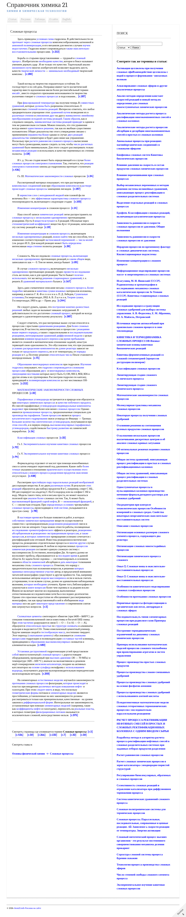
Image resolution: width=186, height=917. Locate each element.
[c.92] (16, 450)
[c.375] (75, 718)
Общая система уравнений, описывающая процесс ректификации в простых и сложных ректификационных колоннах (141, 467)
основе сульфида (42, 670)
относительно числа (71, 358)
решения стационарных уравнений (63, 281)
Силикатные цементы (31, 619)
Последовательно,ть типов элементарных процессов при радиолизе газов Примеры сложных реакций (141, 628)
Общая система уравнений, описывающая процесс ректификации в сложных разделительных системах (141, 480)
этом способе (59, 428)
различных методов (66, 689)
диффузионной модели (71, 338)
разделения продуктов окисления (70, 476)
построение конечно (65, 310)
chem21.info (20, 915)
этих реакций (33, 491)
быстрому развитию (24, 434)
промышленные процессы (71, 415)
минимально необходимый (65, 70)
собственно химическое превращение (34, 523)
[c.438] (33, 479)
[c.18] (62, 230)
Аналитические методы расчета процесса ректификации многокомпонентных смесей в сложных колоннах (142, 117)
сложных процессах (48, 96)
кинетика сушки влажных (59, 294)
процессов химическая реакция (31, 552)
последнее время (69, 558)
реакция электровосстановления (31, 166)
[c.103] (79, 204)
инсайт (17, 93)
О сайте (55, 19)
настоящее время (30, 520)
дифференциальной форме (39, 705)
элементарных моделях (65, 696)
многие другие (79, 546)
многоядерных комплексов (66, 373)
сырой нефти (64, 504)
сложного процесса (81, 201)
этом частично (35, 625)
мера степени (35, 249)
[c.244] (71, 303)
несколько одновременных (28, 240)
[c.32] (34, 396)
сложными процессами (26, 641)
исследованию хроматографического (34, 533)
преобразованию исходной (57, 118)
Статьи (14, 19)
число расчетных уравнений (29, 147)
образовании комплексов (66, 188)
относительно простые (44, 629)
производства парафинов (66, 418)
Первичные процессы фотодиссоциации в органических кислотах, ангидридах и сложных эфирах (141, 614)
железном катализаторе (49, 667)
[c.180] (30, 74)
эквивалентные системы (73, 122)
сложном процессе (60, 236)
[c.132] (54, 738)
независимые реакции (50, 150)
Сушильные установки (26, 300)
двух (16, 137)
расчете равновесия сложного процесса (68, 141)
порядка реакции (22, 358)
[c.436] (31, 169)
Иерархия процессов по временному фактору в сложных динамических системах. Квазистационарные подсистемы (143, 250)
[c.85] (76, 265)
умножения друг (72, 115)
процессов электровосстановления (43, 163)
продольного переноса (49, 354)
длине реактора (81, 351)
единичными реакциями (53, 329)
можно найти (61, 240)
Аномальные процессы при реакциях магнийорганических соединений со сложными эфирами (138, 144)
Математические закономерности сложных (50, 176)
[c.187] (83, 96)
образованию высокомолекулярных (71, 645)
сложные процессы (42, 42)
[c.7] (64, 738)
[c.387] (69, 319)
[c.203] (65, 676)
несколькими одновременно (53, 220)
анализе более (59, 501)
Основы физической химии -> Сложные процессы (44, 756)
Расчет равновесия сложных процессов (139, 762)
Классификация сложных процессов (138, 372)
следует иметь (56, 692)
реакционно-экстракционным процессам (57, 536)
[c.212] (57, 51)
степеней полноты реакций (62, 109)
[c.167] (68, 284)
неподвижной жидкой (53, 198)
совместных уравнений (26, 106)
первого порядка (29, 335)
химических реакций (53, 217)
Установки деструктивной (33, 654)
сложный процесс (62, 316)
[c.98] (88, 514)
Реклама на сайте (34, 915)
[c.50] (32, 738)
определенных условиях (27, 511)
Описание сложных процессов (134, 529)
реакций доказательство (32, 137)
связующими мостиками (27, 377)
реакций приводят (23, 125)
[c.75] (51, 361)
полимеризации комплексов (45, 383)
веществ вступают (46, 224)
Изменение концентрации (33, 211)
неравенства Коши (65, 134)
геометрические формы (26, 696)
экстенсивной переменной (63, 243)
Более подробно (22, 294)
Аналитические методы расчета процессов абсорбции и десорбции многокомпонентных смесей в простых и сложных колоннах (143, 131)
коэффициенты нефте (30, 712)
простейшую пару (43, 485)
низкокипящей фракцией (27, 507)
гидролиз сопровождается (58, 370)
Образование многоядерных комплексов (41, 367)
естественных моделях (52, 683)
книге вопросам (58, 590)
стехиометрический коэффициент (32, 227)
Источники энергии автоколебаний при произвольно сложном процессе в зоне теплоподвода (140, 331)
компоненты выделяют (46, 412)
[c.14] (75, 211)
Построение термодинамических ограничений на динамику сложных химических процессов (138, 641)
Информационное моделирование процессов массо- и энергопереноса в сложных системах (143, 274)
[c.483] (57, 648)
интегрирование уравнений (42, 338)
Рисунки (27, 19)
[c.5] (46, 610)
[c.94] (16, 460)
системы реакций (82, 118)
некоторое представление (52, 606)
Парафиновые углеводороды (35, 402)
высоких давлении (61, 661)
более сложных (81, 329)
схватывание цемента (53, 638)
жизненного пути (23, 67)
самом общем (78, 262)
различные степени (50, 115)
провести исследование (78, 275)
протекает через (22, 42)
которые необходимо (53, 587)
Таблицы (41, 19)
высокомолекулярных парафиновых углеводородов (42, 431)
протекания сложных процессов (50, 686)
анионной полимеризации (30, 45)
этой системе (39, 514)
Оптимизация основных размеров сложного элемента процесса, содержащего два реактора (142, 539)
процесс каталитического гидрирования (58, 421)
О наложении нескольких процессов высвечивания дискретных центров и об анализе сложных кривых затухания (140, 443)
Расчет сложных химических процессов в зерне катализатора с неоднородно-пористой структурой (142, 772)
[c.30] (68, 249)
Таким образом (21, 122)
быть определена (80, 246)
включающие (81, 259)
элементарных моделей (59, 708)
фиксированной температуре (40, 102)
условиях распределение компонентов (47, 351)
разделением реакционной (64, 527)
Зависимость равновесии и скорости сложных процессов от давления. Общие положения (140, 226)
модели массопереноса (55, 581)
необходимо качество (52, 61)
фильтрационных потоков (60, 715)
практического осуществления (65, 472)
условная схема (46, 39)
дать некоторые (70, 565)
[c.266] (43, 738)
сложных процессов (24, 415)
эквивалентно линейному (27, 118)
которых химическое (40, 539)
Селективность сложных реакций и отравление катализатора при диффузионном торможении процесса (138, 796)
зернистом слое (29, 198)
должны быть (57, 106)
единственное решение (74, 128)
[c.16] (73, 434)
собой (16, 657)
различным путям (77, 488)
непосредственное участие (40, 574)
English (68, 19)
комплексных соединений (27, 188)
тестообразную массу (65, 635)
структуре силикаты (71, 629)
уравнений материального (39, 284)
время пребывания (75, 342)
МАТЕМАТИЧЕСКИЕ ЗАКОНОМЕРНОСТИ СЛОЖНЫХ (52, 393)
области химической (35, 565)
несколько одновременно (27, 262)
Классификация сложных (33, 440)
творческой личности (34, 70)
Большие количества (62, 425)
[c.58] (55, 153)
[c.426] (21, 738)
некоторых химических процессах (51, 405)
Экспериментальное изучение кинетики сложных (52, 447)
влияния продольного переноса (43, 342)
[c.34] (16, 179)
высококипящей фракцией (42, 504)
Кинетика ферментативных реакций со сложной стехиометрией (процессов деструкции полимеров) (139, 362)
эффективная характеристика (53, 201)
